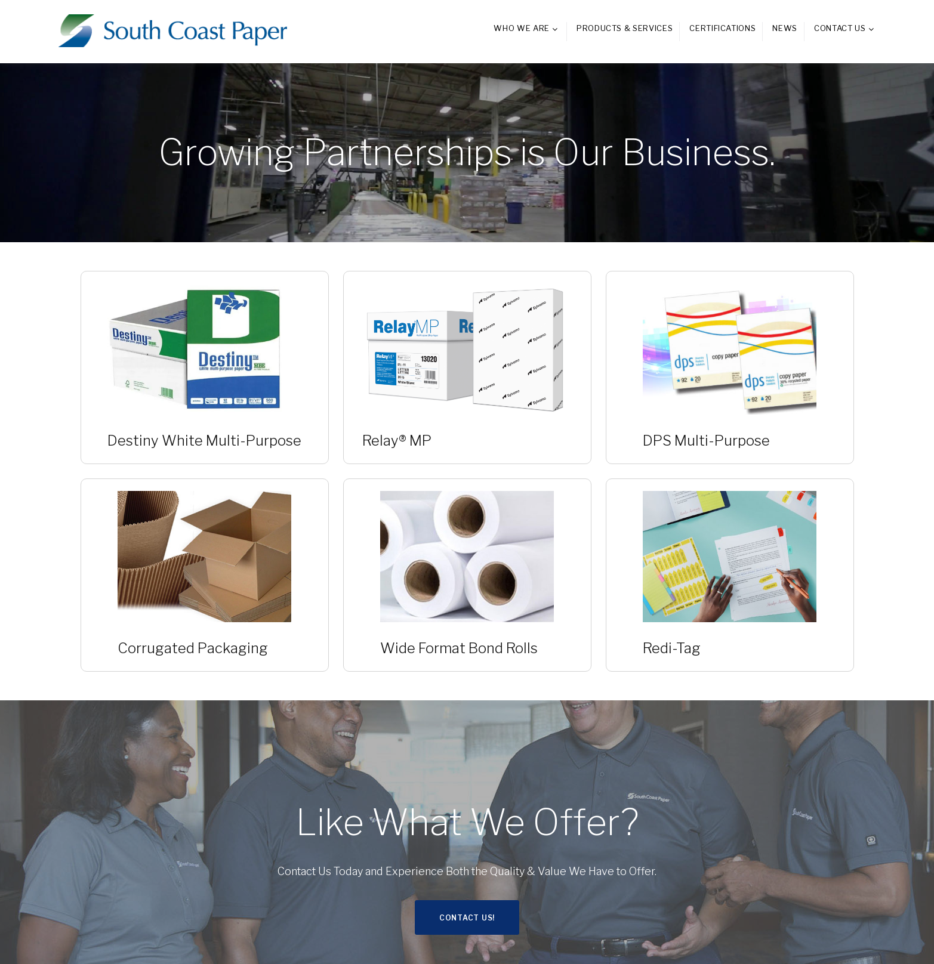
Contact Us (840, 28)
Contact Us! (467, 917)
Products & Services (625, 28)
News (784, 28)
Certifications (722, 28)
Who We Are (522, 28)
